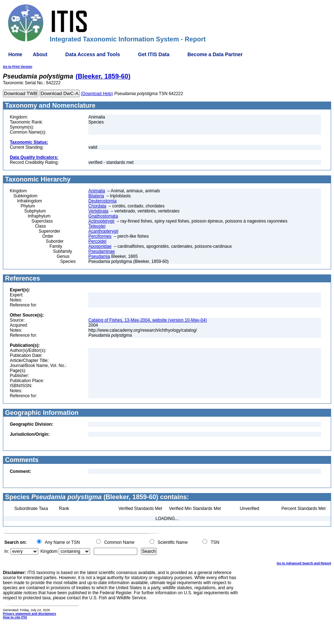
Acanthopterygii (103, 231)
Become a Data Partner (214, 54)
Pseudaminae (101, 251)
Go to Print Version (17, 66)
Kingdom (48, 551)
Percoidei (97, 241)
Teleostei (96, 226)
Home (15, 54)
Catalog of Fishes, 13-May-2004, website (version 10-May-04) (147, 320)
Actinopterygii (101, 221)
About (40, 54)
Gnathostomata (103, 216)
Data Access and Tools (92, 54)
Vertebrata (98, 211)
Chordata (97, 206)
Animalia (96, 190)
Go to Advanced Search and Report (304, 563)
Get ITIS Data (153, 54)
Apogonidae (99, 246)
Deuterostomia (102, 200)
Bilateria (96, 195)
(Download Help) (97, 93)
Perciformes (99, 236)
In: (6, 551)
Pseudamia (99, 256)
